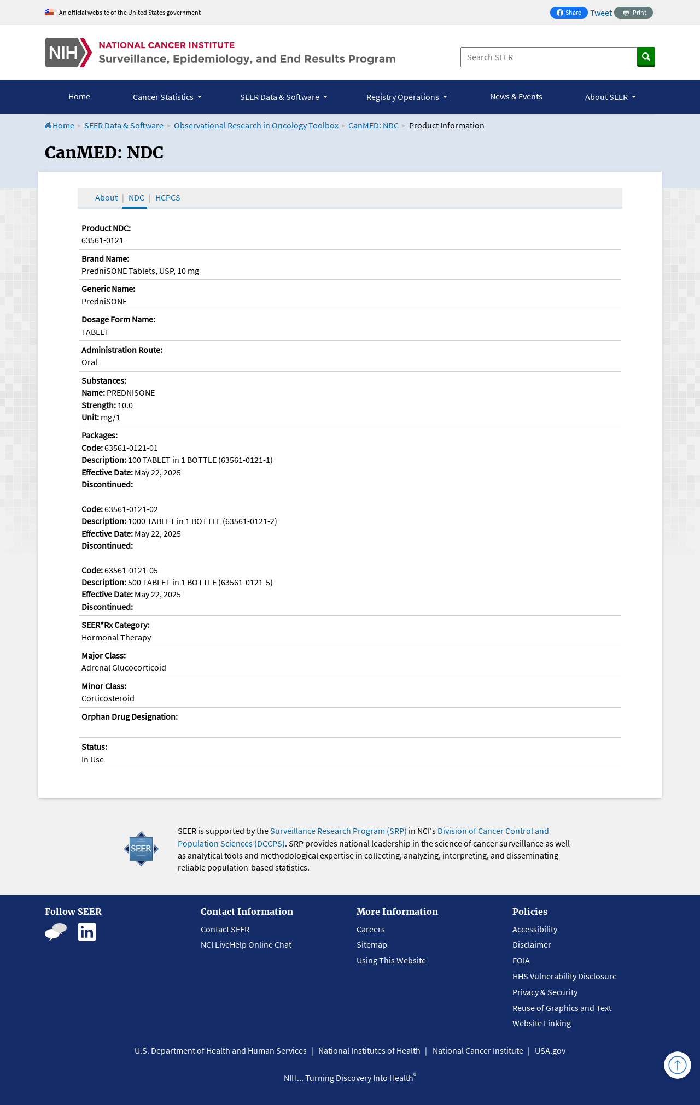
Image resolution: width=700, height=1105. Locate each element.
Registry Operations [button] (403, 96)
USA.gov (550, 1050)
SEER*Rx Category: (115, 624)
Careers (371, 929)
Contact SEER (225, 929)
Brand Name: (105, 258)
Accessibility (534, 929)
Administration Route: (121, 349)
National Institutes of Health (369, 1050)
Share (572, 13)
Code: (92, 447)
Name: (93, 392)
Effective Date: (107, 472)
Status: (94, 746)
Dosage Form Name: (118, 319)
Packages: (99, 435)
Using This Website (391, 960)
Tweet (601, 12)
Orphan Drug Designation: (129, 716)
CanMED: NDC (373, 125)
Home (79, 96)
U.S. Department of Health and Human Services (221, 1050)
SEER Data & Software (124, 125)
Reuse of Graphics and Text (561, 1007)
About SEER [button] (607, 96)
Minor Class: (103, 685)
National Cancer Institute (478, 1050)
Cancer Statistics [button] (164, 96)
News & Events (516, 96)
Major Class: (103, 655)
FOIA (521, 960)
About (106, 197)
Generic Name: (108, 288)
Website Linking (541, 1023)
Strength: (98, 404)
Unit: (90, 417)
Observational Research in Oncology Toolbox (256, 125)
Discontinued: (107, 484)
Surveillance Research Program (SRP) (338, 830)
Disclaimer (531, 944)
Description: (103, 459)
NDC (136, 197)
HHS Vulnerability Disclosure (564, 976)
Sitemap (372, 944)
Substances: (103, 380)
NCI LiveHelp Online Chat (246, 944)
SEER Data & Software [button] (280, 96)
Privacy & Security (545, 991)
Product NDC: (106, 227)
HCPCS (167, 197)
